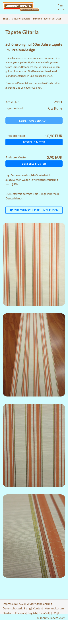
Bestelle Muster (34, 163)
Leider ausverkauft (34, 120)
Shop (6, 18)
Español (44, 613)
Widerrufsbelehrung (39, 603)
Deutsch (8, 613)
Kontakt (38, 608)
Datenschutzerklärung (17, 608)
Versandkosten (20, 175)
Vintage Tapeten (21, 18)
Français (20, 613)
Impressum (10, 603)
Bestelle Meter (34, 142)
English (32, 613)
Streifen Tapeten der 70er (47, 18)
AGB (22, 603)
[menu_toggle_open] (61, 7)
